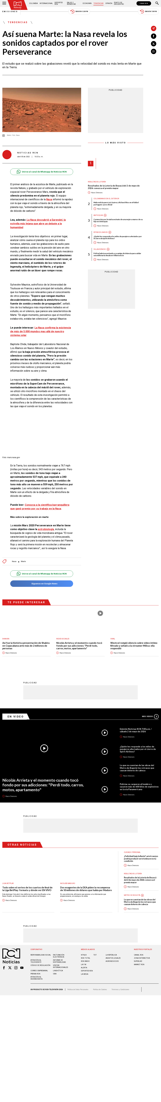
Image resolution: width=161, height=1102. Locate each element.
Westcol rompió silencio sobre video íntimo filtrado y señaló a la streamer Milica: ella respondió (133, 646)
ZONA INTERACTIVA (142, 958)
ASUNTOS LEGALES (113, 958)
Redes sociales (62, 639)
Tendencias (98, 3)
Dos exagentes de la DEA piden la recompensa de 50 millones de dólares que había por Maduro (86, 889)
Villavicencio (100, 249)
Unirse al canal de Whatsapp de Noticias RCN (42, 172)
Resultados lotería (97, 182)
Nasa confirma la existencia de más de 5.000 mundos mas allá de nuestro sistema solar (40, 331)
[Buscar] (157, 3)
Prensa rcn (35, 974)
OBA (54, 974)
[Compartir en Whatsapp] (153, 51)
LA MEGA (84, 974)
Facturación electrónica (58, 956)
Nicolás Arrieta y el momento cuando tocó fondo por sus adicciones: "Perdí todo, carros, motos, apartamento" (79, 646)
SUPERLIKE (138, 961)
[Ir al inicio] (17, 5)
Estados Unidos (101, 232)
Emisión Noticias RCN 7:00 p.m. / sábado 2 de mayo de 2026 (136, 730)
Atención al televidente (36, 961)
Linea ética (58, 970)
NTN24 (83, 955)
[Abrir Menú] (4, 3)
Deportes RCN (59, 3)
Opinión (108, 3)
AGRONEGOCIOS (112, 961)
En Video (16, 716)
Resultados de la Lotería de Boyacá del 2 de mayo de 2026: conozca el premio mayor (114, 187)
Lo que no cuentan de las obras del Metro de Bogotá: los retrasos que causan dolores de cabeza (137, 767)
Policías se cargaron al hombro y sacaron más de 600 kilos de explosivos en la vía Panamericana (139, 786)
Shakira (5, 639)
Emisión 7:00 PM (148, 12)
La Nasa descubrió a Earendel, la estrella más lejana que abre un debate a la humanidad (38, 223)
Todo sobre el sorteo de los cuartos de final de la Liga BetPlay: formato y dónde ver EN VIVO (27, 889)
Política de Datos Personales (77, 989)
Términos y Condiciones (120, 989)
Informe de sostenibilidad (59, 961)
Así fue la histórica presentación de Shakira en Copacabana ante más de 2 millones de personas (26, 646)
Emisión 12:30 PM (79, 12)
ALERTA (84, 967)
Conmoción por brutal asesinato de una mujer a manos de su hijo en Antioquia (118, 220)
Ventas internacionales (60, 966)
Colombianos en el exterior (106, 199)
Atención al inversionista (36, 978)
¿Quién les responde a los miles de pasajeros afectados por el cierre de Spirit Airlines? (118, 237)
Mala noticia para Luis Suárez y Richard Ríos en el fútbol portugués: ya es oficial (116, 203)
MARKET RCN (139, 964)
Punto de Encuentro (119, 3)
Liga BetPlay (8, 883)
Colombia (33, 3)
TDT (95, 955)
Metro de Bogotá (132, 895)
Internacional (46, 3)
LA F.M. (84, 964)
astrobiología (46, 529)
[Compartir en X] (153, 43)
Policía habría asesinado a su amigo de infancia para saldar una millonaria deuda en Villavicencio (117, 254)
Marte (23, 561)
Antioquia (98, 215)
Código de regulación (40, 965)
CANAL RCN (144, 3)
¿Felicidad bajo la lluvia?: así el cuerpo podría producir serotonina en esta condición (141, 858)
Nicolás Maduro (67, 883)
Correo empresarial (39, 970)
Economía (87, 3)
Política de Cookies (100, 989)
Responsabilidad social (41, 955)
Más (150, 716)
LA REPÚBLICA (111, 955)
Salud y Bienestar (71, 3)
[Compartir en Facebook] (153, 36)
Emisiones (10, 12)
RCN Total (85, 958)
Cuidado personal (132, 852)
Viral (112, 639)
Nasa (49, 199)
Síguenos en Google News (41, 583)
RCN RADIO (85, 961)
